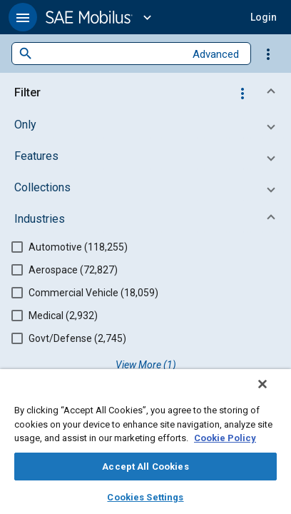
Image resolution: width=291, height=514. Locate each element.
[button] (23, 17)
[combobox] (108, 54)
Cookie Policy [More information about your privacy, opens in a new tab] (225, 438)
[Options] (268, 53)
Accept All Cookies (145, 466)
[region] (145, 446)
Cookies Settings (145, 497)
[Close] (272, 393)
